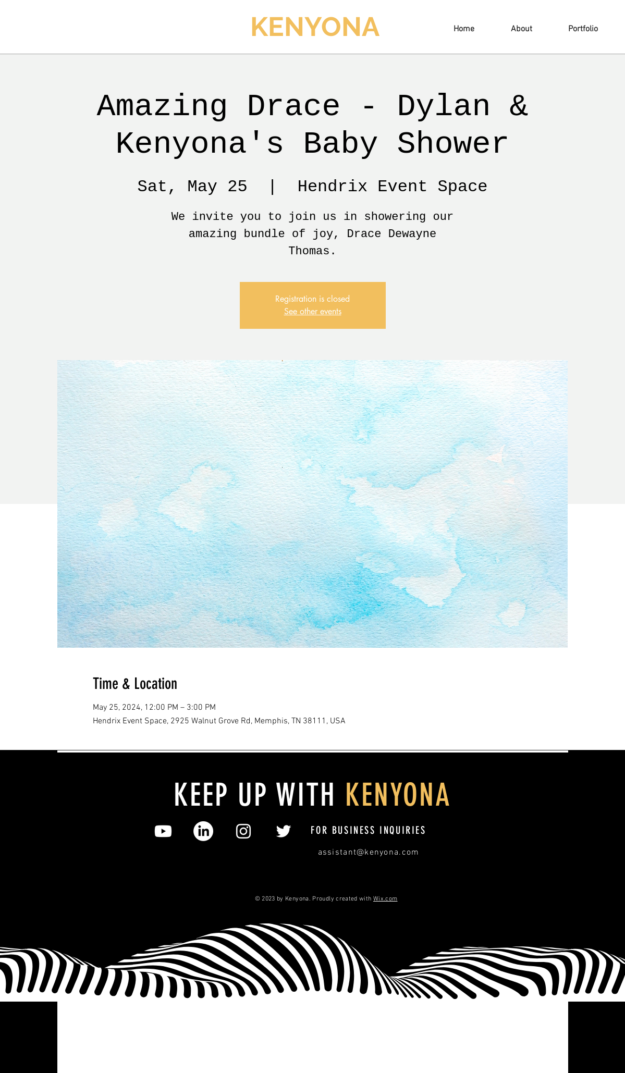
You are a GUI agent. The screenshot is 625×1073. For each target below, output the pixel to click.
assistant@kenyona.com (369, 852)
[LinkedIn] (203, 831)
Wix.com (385, 899)
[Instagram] (243, 831)
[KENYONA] (316, 27)
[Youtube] (163, 831)
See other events (312, 311)
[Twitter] (283, 831)
